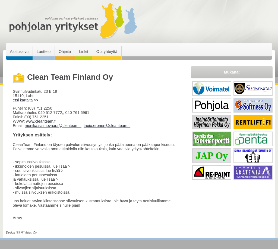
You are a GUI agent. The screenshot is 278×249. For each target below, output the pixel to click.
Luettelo (43, 51)
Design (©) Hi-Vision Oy (21, 232)
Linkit (83, 51)
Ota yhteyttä (107, 51)
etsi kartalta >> (25, 100)
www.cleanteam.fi (41, 121)
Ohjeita (65, 51)
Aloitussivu (19, 51)
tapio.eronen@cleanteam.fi (107, 125)
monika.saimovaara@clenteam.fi (53, 125)
